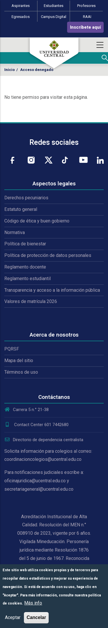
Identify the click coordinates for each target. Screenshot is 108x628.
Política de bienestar (25, 244)
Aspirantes (21, 5)
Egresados (21, 16)
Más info (33, 603)
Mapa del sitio (18, 360)
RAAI (87, 16)
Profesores (86, 5)
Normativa (14, 232)
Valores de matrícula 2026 (30, 301)
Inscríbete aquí (85, 27)
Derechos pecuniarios (26, 197)
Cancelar (36, 617)
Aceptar (12, 617)
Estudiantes (53, 5)
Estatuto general (20, 209)
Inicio (9, 69)
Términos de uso (21, 372)
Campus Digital (53, 16)
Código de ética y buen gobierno (36, 221)
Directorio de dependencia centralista (43, 439)
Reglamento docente (25, 267)
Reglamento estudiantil (27, 278)
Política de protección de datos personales (47, 255)
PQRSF (11, 349)
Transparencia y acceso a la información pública (52, 290)
